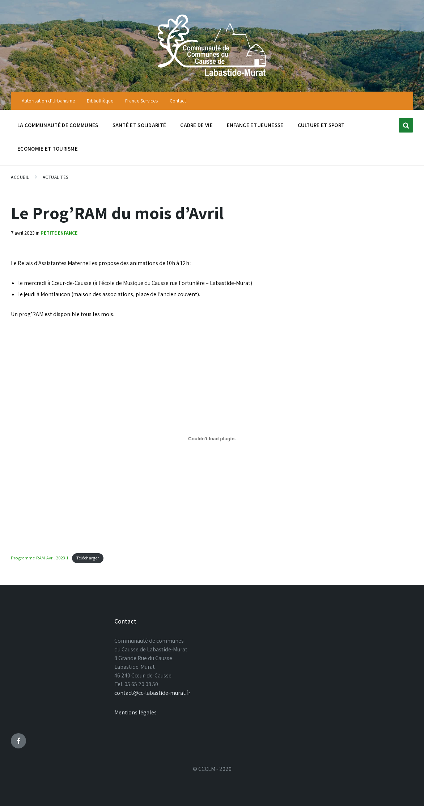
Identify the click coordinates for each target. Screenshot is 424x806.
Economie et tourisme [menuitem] (47, 148)
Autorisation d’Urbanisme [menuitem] (48, 100)
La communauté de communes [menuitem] (57, 125)
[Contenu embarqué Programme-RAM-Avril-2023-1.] (212, 438)
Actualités (55, 177)
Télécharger (87, 558)
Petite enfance (59, 233)
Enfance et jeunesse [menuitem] (255, 125)
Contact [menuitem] (178, 100)
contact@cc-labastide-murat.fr (152, 693)
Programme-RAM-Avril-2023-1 (39, 558)
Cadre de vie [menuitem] (196, 125)
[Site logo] (212, 77)
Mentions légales (135, 712)
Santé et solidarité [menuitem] (139, 125)
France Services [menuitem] (141, 100)
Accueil (20, 177)
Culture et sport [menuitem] (321, 125)
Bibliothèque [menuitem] (100, 100)
